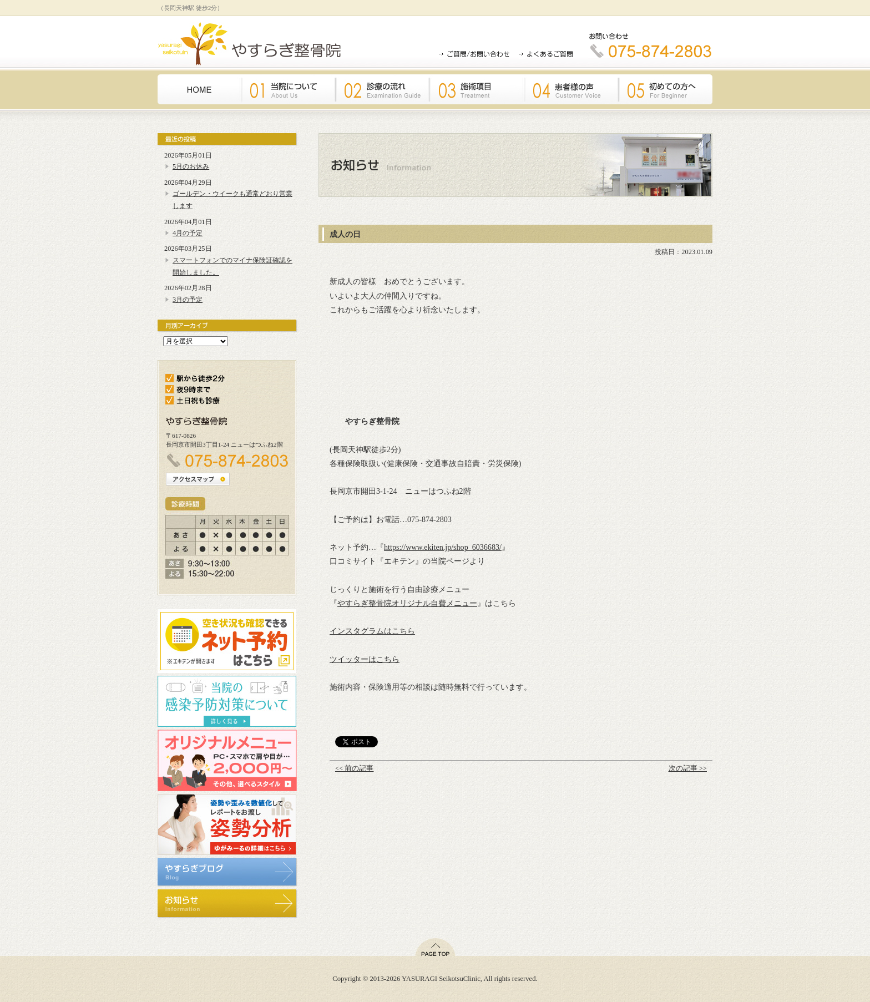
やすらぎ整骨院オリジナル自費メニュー (407, 603)
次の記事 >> (688, 768)
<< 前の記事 (354, 768)
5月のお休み (191, 166)
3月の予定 (188, 299)
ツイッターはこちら (364, 659)
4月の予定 (188, 233)
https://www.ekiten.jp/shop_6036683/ (443, 547)
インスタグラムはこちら (372, 630)
